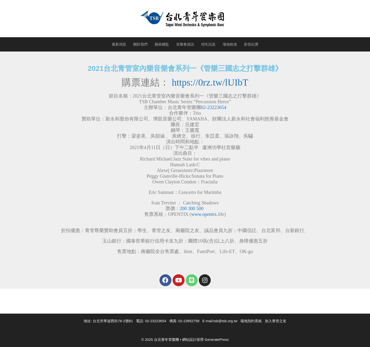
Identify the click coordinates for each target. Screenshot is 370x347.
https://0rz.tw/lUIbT (210, 82)
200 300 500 (192, 208)
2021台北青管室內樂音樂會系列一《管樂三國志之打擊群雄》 (185, 68)
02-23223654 (213, 107)
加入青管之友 (275, 321)
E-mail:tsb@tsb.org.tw (219, 321)
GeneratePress (217, 339)
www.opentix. (204, 214)
